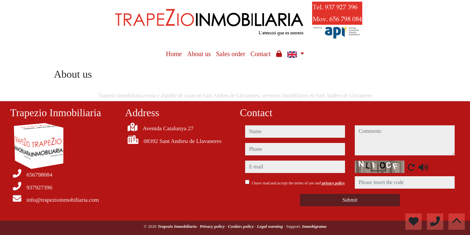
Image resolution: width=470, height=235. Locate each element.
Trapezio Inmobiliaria (178, 226)
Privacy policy (213, 226)
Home (174, 53)
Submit (349, 200)
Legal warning (270, 226)
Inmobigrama (314, 226)
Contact (260, 53)
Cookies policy (241, 226)
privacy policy (333, 183)
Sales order (230, 53)
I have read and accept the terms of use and (298, 183)
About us (199, 53)
